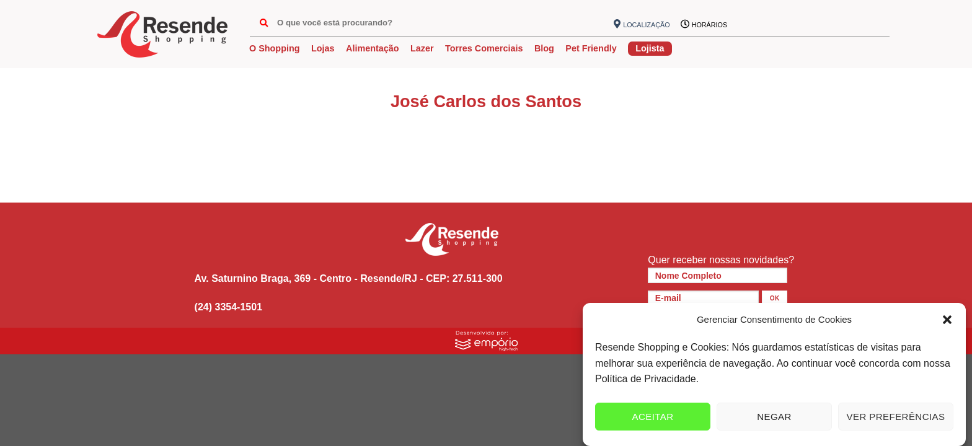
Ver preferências (896, 416)
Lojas (323, 48)
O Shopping (274, 48)
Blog (544, 48)
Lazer (422, 48)
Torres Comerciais (484, 48)
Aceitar (652, 416)
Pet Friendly (590, 48)
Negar (774, 416)
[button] (947, 319)
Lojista (649, 48)
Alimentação (372, 48)
